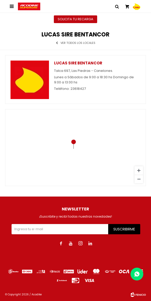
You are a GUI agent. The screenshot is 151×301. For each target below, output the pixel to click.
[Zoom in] (139, 170)
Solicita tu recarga (75, 19)
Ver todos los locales (78, 43)
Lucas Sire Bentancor (78, 63)
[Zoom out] (139, 179)
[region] (75, 147)
